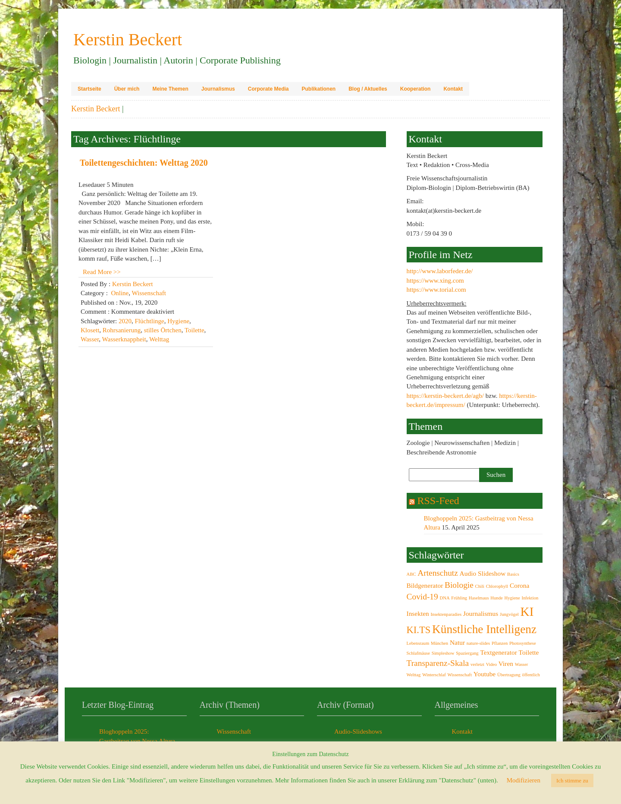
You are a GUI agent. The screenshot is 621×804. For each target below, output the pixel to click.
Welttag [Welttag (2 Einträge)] (414, 674)
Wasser (90, 339)
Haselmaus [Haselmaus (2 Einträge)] (479, 598)
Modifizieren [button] (523, 780)
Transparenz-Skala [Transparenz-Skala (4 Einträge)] (438, 663)
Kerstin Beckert (95, 108)
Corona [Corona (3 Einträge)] (519, 585)
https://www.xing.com (435, 280)
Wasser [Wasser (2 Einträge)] (521, 664)
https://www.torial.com (436, 289)
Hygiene (178, 321)
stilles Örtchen (163, 330)
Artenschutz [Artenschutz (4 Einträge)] (437, 572)
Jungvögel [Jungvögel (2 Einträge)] (509, 614)
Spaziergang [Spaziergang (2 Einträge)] (467, 653)
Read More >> (102, 271)
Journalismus (218, 89)
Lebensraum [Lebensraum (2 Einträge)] (418, 643)
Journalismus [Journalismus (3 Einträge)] (480, 613)
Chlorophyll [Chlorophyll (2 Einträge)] (497, 586)
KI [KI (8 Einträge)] (527, 611)
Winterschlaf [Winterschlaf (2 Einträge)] (434, 674)
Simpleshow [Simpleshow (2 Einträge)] (443, 653)
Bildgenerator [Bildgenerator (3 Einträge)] (425, 585)
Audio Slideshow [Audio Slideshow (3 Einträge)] (483, 573)
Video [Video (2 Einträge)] (491, 664)
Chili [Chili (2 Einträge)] (479, 586)
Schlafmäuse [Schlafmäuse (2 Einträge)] (418, 653)
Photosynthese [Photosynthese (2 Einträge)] (522, 643)
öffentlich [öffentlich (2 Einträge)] (531, 674)
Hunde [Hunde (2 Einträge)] (496, 598)
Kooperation (415, 89)
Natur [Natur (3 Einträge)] (457, 642)
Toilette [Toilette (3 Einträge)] (529, 652)
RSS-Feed (438, 500)
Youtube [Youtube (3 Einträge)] (485, 674)
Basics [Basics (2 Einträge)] (513, 574)
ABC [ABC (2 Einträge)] (411, 574)
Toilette (194, 330)
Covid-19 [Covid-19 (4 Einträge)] (422, 596)
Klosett (90, 330)
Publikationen (318, 89)
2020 (125, 321)
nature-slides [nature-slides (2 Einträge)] (478, 643)
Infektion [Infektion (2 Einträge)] (529, 598)
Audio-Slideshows (358, 731)
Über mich (127, 89)
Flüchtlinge (149, 321)
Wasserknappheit (124, 339)
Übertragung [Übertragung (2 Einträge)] (509, 674)
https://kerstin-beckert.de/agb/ (445, 395)
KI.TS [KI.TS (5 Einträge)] (419, 629)
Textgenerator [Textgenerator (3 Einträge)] (498, 652)
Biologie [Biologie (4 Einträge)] (459, 585)
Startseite (89, 89)
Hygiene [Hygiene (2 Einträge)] (512, 598)
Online (120, 293)
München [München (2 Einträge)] (439, 643)
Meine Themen (170, 89)
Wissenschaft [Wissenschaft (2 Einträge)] (459, 674)
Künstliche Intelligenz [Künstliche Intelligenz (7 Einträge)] (484, 629)
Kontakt (453, 89)
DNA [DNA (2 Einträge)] (445, 598)
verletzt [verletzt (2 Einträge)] (477, 664)
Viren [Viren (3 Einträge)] (506, 663)
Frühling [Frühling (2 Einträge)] (459, 598)
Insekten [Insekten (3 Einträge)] (418, 613)
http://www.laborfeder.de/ (440, 271)
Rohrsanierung (122, 330)
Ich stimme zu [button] (572, 780)
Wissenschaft (149, 293)
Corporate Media (268, 89)
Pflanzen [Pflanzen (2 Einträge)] (500, 643)
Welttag (159, 339)
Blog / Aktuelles (367, 89)
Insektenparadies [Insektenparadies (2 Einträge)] (446, 614)
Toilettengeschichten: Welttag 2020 (144, 162)
